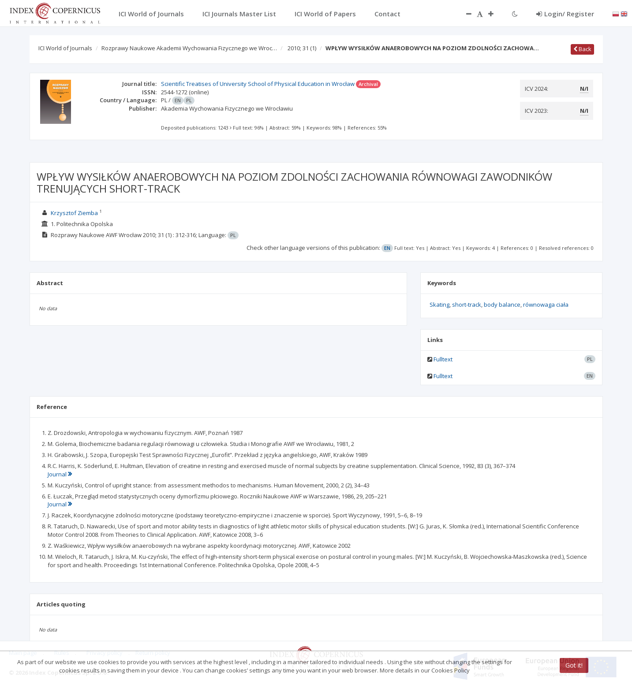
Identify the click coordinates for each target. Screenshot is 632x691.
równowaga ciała (545, 304)
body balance (502, 304)
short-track (466, 304)
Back (582, 49)
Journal (60, 474)
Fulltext (443, 359)
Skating (439, 304)
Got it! (574, 665)
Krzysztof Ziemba (74, 213)
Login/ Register (565, 13)
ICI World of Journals (65, 48)
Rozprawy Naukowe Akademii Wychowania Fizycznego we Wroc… (189, 48)
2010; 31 (302, 48)
